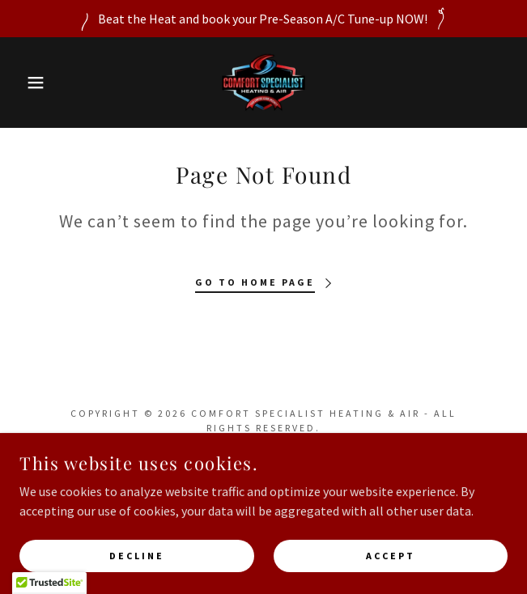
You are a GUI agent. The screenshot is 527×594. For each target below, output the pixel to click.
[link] (264, 82)
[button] (35, 82)
